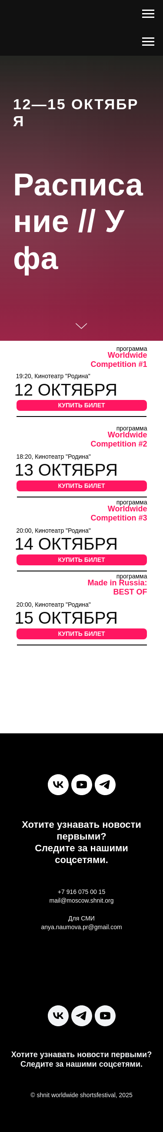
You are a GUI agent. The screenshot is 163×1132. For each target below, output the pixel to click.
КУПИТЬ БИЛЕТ (81, 405)
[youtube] (81, 784)
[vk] (58, 784)
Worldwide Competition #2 (118, 439)
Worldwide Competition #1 (118, 360)
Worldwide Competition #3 (118, 513)
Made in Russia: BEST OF (117, 587)
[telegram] (105, 784)
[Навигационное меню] (148, 14)
